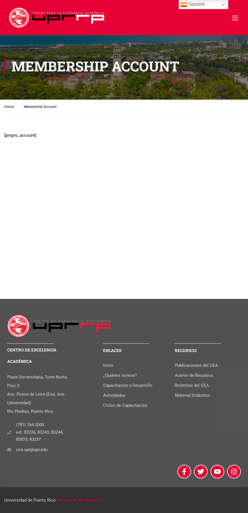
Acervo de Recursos (194, 375)
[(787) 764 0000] (9, 432)
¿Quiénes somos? (120, 375)
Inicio (108, 365)
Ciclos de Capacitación (125, 405)
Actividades (114, 395)
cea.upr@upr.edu (31, 449)
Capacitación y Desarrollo (127, 385)
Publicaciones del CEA (196, 365)
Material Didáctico (192, 395)
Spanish (192, 4)
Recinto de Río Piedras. (79, 500)
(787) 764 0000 (30, 424)
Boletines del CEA (192, 385)
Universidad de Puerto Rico (30, 500)
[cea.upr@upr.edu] (9, 450)
